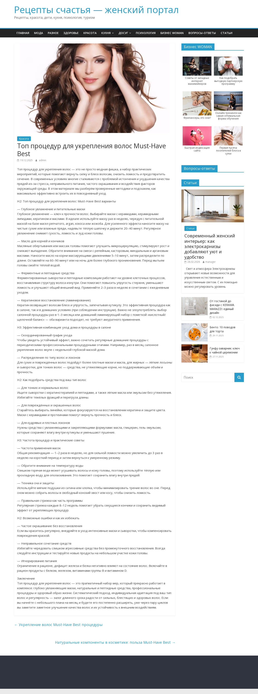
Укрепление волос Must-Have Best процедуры (58, 624)
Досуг (123, 33)
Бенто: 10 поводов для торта (222, 329)
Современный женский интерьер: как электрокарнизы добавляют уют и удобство (209, 246)
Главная (23, 33)
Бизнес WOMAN (172, 33)
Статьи (226, 33)
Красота (90, 33)
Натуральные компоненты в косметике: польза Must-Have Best (115, 642)
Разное (53, 33)
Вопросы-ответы (202, 33)
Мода (38, 33)
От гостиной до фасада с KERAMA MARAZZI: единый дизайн (222, 307)
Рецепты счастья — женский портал (96, 9)
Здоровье (71, 33)
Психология (146, 33)
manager (210, 262)
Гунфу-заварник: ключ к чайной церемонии (225, 350)
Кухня (106, 33)
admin (42, 160)
